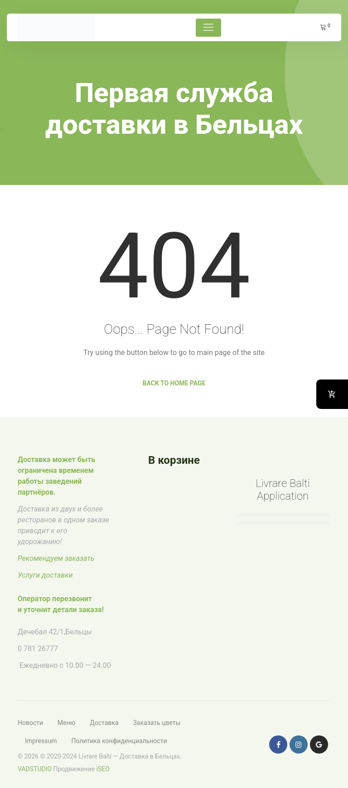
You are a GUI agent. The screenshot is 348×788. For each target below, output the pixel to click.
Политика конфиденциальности (119, 740)
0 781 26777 (38, 648)
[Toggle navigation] (208, 28)
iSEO (103, 769)
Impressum (41, 740)
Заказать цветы (157, 722)
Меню (66, 722)
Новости (30, 722)
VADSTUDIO (35, 769)
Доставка (104, 722)
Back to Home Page (174, 383)
